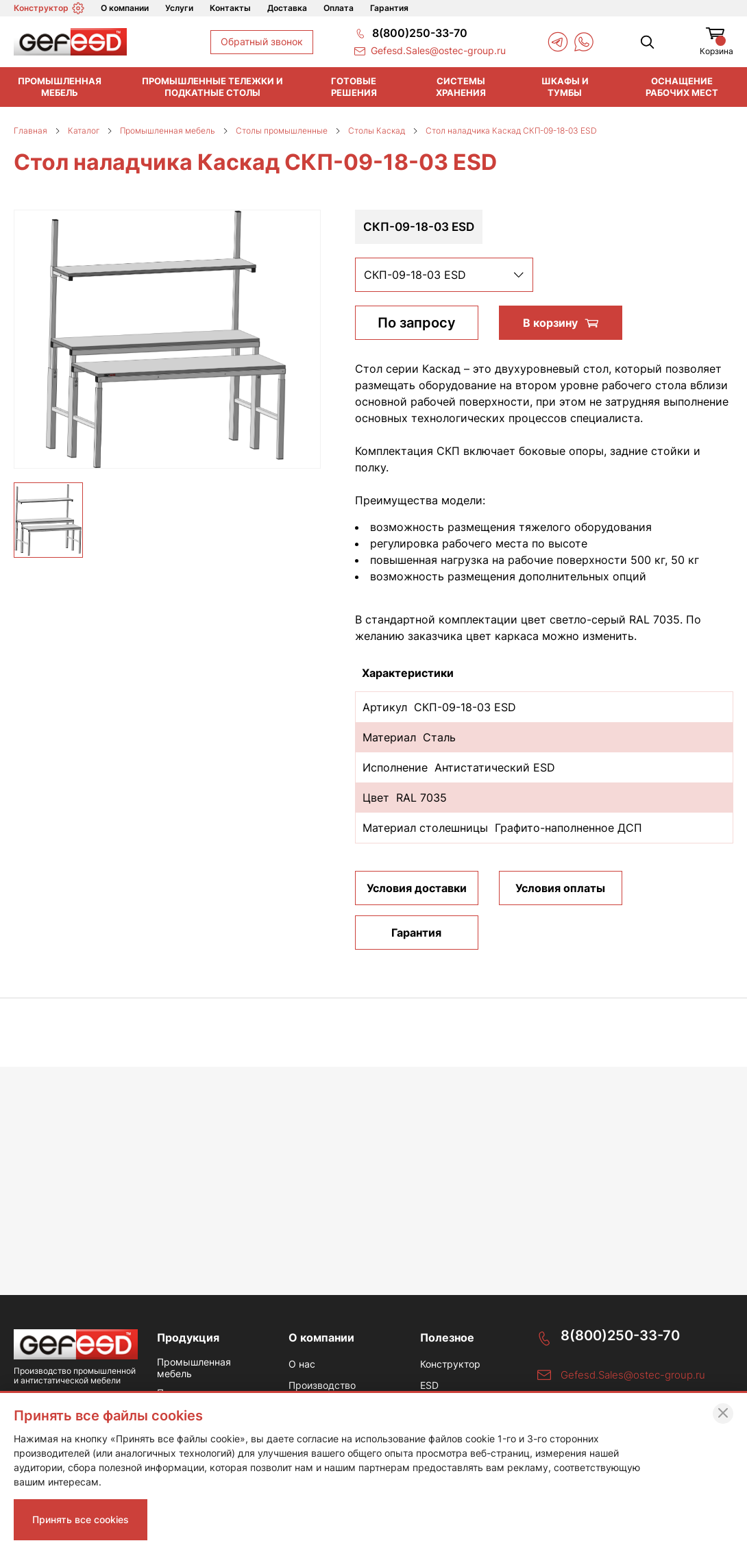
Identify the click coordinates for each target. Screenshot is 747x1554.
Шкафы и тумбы (565, 86)
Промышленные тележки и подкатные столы (212, 86)
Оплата (338, 8)
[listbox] (444, 275)
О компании (125, 8)
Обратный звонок (262, 41)
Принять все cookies (80, 1519)
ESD (429, 1385)
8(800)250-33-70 (620, 1335)
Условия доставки (417, 888)
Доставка (287, 8)
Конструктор (49, 8)
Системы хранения (461, 86)
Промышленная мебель (59, 86)
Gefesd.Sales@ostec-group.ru (633, 1374)
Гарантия (389, 8)
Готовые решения (354, 86)
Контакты (230, 8)
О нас (302, 1364)
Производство (322, 1385)
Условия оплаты (560, 888)
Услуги (179, 8)
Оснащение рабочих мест (682, 86)
